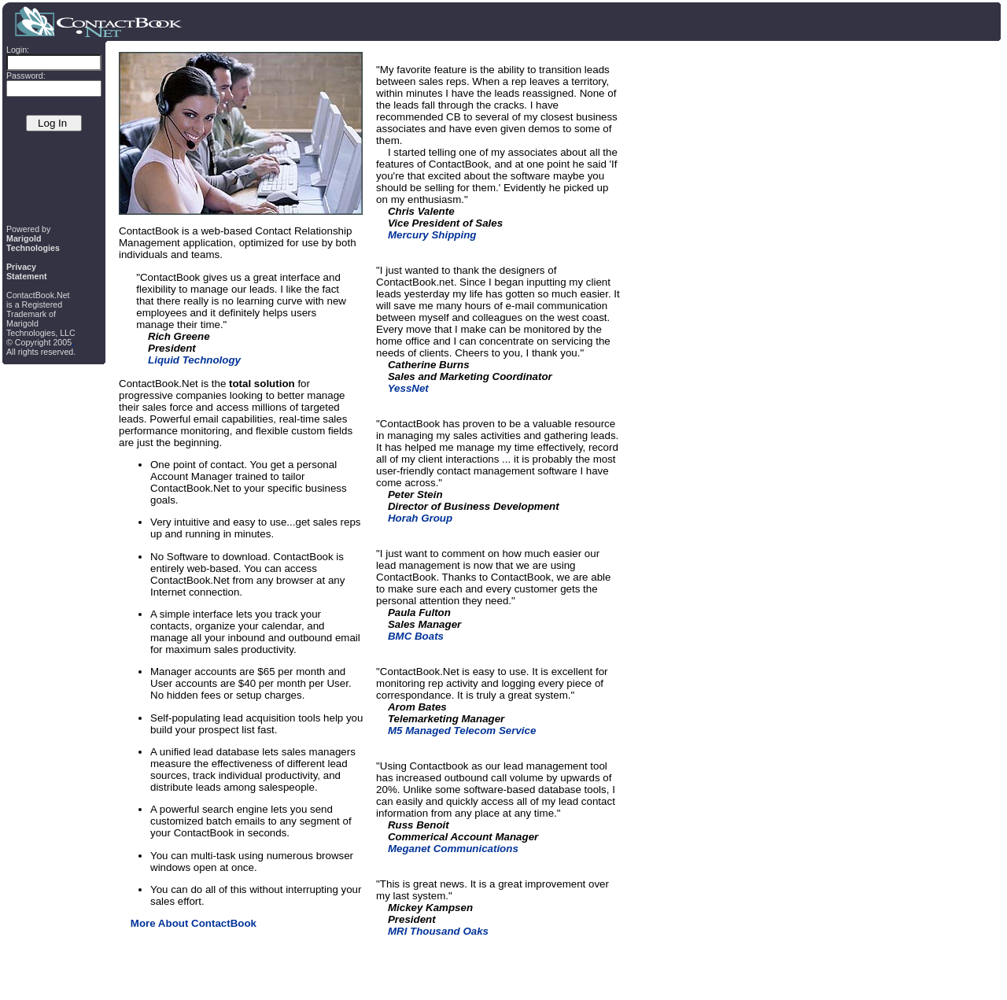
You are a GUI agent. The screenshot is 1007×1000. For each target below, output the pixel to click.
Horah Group (420, 518)
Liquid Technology (194, 360)
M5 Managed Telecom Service (462, 730)
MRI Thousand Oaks (438, 931)
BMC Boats (416, 636)
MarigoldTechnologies (33, 243)
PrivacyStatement (26, 271)
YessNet (408, 388)
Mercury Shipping (432, 235)
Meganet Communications (453, 848)
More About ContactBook (193, 923)
